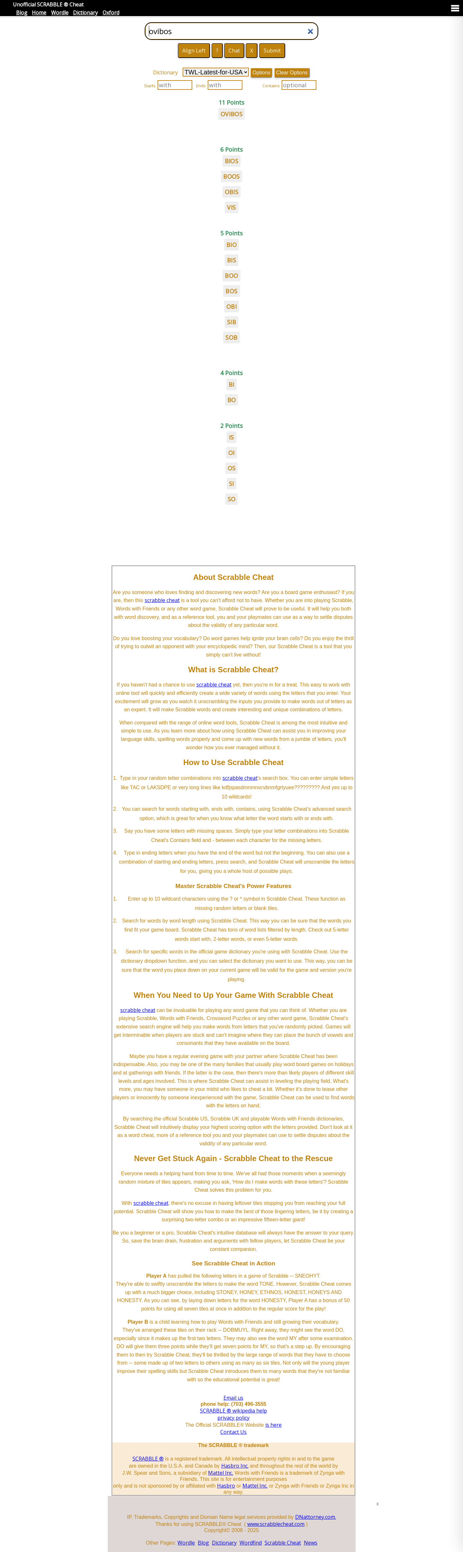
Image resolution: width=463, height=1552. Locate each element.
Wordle (59, 12)
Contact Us (233, 1431)
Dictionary (85, 12)
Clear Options (292, 72)
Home (39, 12)
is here (273, 1424)
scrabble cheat (162, 600)
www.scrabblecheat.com (275, 1524)
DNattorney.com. (315, 1516)
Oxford (111, 12)
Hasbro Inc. (235, 1465)
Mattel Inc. (220, 1472)
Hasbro (226, 1485)
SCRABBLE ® (148, 1458)
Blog (21, 12)
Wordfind (251, 1542)
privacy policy (233, 1417)
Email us (233, 1397)
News (310, 1542)
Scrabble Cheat (283, 1542)
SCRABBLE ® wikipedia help (233, 1410)
